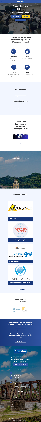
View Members (20, 97)
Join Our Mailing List (20, 364)
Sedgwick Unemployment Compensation (19, 282)
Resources (13, 399)
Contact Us (13, 408)
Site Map (21, 418)
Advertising (13, 72)
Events (27, 72)
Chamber (27, 56)
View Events (20, 109)
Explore (13, 411)
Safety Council (13, 218)
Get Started (20, 330)
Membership (14, 56)
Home (12, 395)
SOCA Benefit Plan (14, 261)
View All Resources (20, 289)
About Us (13, 406)
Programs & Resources (27, 58)
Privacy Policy (24, 417)
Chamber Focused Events (27, 74)
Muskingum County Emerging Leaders (19, 240)
